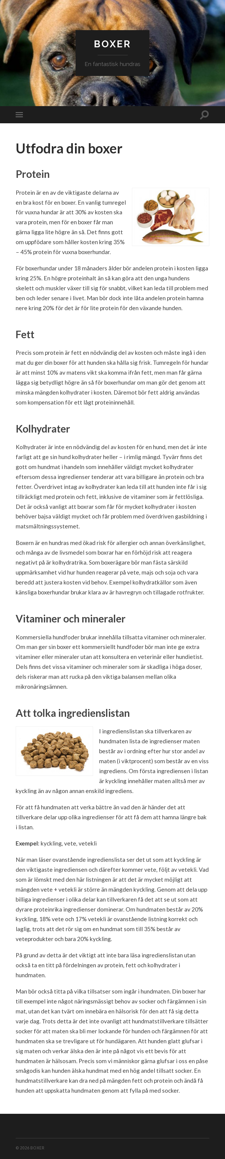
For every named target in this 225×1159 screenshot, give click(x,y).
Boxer (112, 43)
